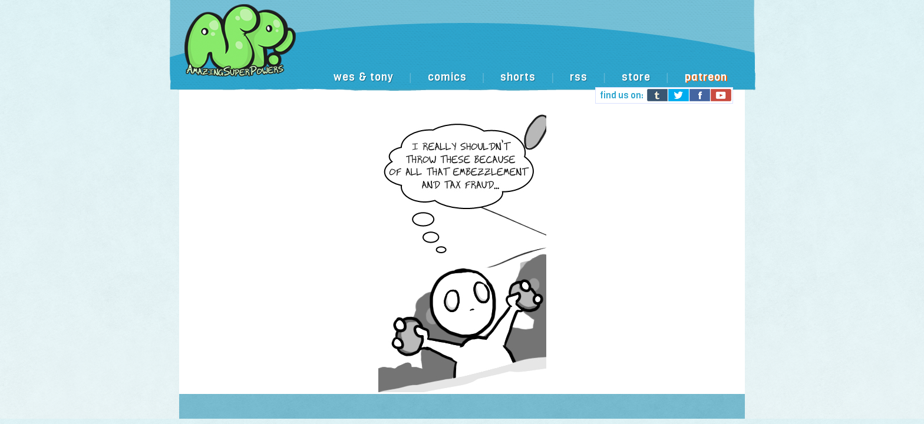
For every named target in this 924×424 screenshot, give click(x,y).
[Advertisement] (523, 40)
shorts (518, 77)
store (636, 77)
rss (579, 77)
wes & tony (364, 77)
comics (447, 77)
